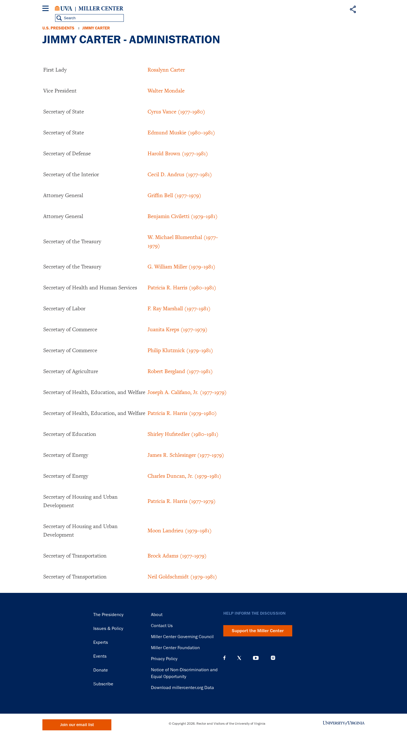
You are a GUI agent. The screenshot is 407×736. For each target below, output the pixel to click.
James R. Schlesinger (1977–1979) (186, 455)
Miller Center (101, 8)
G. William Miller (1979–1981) (181, 266)
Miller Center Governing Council (182, 637)
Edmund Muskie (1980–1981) (181, 132)
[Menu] (46, 9)
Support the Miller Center (258, 631)
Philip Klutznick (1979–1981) (180, 350)
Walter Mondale (166, 90)
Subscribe (103, 684)
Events (100, 656)
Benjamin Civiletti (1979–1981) (183, 216)
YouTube (256, 658)
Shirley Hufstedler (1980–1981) (183, 434)
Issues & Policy (108, 628)
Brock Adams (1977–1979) (177, 555)
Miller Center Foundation (175, 648)
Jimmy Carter (96, 28)
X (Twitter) (239, 657)
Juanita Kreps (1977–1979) (177, 329)
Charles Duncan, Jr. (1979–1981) (184, 475)
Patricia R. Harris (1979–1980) (182, 413)
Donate (100, 670)
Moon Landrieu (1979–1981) (180, 530)
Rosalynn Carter (166, 69)
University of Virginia (63, 8)
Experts (100, 642)
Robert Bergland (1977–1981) (180, 371)
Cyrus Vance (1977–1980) (176, 111)
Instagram (273, 657)
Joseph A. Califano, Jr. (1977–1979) (187, 392)
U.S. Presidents (58, 28)
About (157, 614)
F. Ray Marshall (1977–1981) (179, 308)
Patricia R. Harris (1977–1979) (182, 501)
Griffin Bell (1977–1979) (174, 195)
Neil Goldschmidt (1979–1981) (182, 576)
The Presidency (108, 614)
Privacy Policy (164, 659)
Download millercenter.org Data (182, 687)
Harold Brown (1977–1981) (178, 153)
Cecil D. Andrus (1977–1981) (180, 174)
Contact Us (162, 626)
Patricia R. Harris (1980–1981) (182, 287)
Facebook (224, 658)
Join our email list (77, 725)
